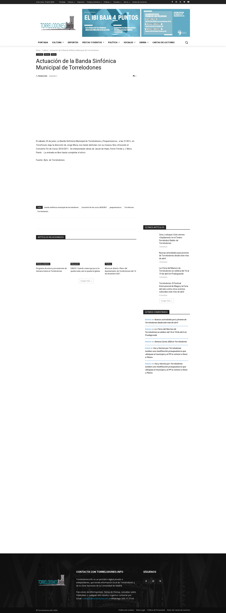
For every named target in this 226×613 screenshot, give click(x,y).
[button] (186, 42)
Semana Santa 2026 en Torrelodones (170, 341)
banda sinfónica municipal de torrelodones (61, 207)
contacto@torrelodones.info (95, 598)
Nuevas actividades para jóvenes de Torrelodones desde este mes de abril (174, 256)
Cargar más (86, 281)
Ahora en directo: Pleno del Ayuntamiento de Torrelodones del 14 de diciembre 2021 (120, 271)
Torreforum (129, 207)
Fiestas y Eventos (43, 264)
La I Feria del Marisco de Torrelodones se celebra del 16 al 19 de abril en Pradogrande (174, 271)
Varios (53, 54)
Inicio (38, 50)
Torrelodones (42, 211)
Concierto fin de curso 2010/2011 (94, 207)
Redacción (42, 76)
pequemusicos (115, 207)
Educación (75, 264)
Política (108, 264)
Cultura (45, 50)
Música (47, 54)
